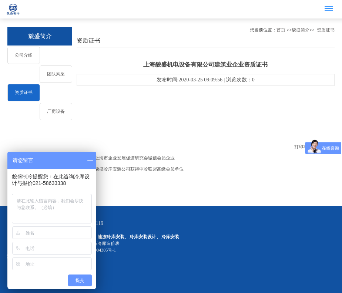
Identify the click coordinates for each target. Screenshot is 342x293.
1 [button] (164, 18)
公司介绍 (24, 55)
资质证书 (24, 92)
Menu (330, 5)
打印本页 (303, 146)
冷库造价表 (108, 243)
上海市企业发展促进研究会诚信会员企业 (135, 158)
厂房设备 (56, 111)
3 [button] (178, 18)
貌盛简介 (40, 36)
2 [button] (171, 18)
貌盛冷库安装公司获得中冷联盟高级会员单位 (139, 169)
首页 (280, 30)
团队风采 (56, 74)
